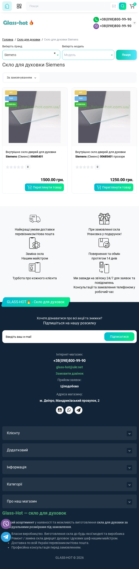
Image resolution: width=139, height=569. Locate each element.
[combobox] (31, 55)
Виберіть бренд (12, 46)
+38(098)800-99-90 (112, 19)
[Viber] (6, 524)
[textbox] (88, 55)
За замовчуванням (21, 77)
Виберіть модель (73, 46)
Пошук (126, 54)
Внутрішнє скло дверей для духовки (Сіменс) (31, 154)
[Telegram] (6, 537)
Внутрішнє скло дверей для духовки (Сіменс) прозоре (100, 154)
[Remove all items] (53, 53)
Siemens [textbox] (10, 55)
